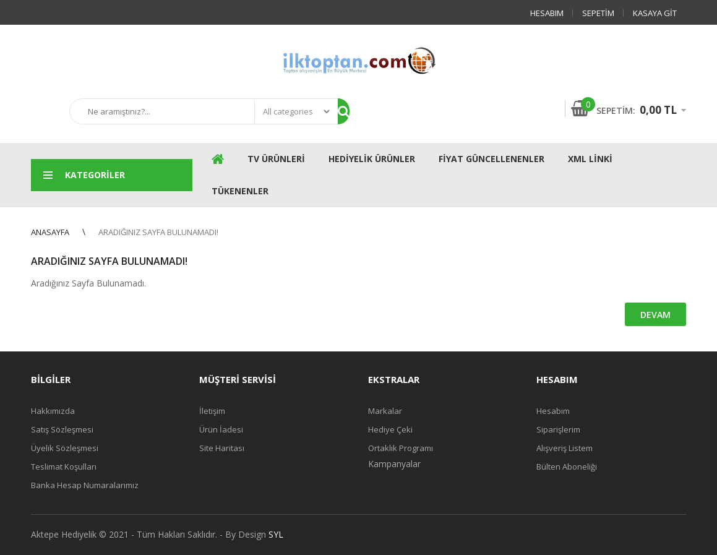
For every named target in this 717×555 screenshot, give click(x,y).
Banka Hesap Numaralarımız (85, 485)
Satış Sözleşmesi (62, 429)
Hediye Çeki (390, 429)
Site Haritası (221, 448)
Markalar (385, 410)
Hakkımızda (53, 410)
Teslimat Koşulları (64, 466)
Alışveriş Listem (564, 448)
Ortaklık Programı (400, 448)
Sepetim (598, 13)
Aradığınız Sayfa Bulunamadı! (158, 232)
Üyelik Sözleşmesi (64, 448)
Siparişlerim (558, 429)
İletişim (212, 410)
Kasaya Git (655, 13)
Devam (655, 315)
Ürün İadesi (221, 429)
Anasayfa (50, 232)
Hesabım (547, 13)
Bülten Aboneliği (566, 466)
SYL (275, 534)
